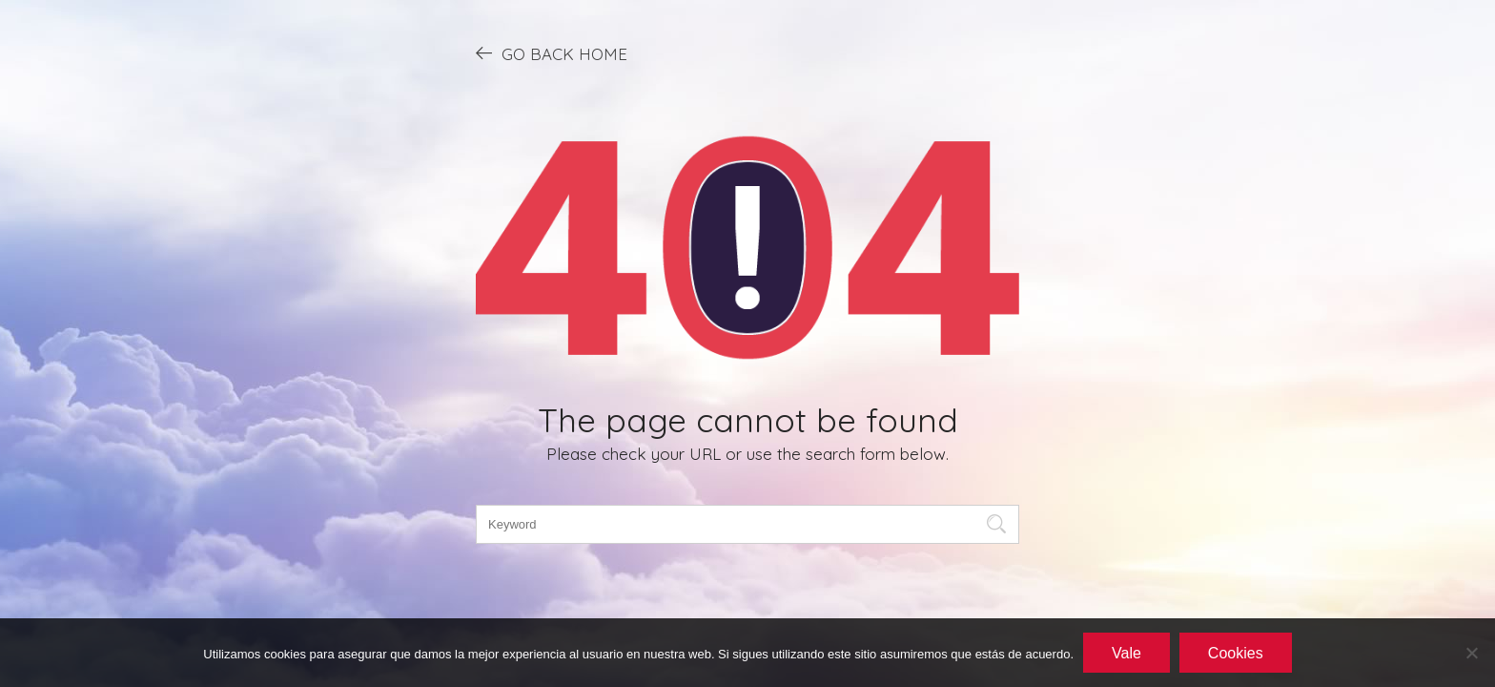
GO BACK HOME (551, 53)
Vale (1126, 653)
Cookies (1235, 653)
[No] (1471, 652)
